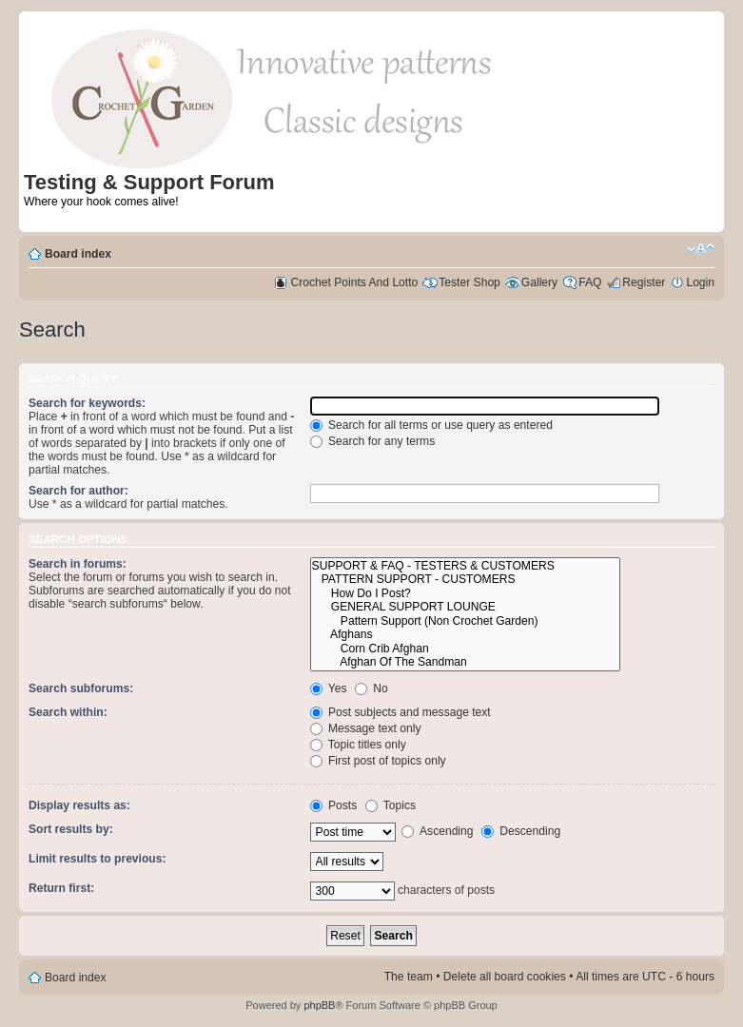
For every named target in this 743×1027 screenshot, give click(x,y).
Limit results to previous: (97, 858)
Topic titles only (358, 744)
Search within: (68, 712)
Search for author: (78, 490)
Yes (328, 688)
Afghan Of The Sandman (465, 662)
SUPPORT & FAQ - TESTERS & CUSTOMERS (465, 566)
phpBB (319, 1005)
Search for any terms (373, 441)
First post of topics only (378, 760)
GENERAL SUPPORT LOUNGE (465, 607)
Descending (520, 831)
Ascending (437, 831)
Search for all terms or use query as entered (431, 425)
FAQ (589, 282)
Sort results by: (71, 829)
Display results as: (79, 805)
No (371, 688)
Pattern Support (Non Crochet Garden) (465, 621)
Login (700, 282)
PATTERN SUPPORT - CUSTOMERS (465, 579)
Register (643, 282)
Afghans (465, 635)
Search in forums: (78, 564)
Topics (390, 805)
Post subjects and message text (400, 712)
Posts (334, 805)
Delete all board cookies (504, 976)
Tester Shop (469, 282)
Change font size (700, 249)
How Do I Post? (465, 594)
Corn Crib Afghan (465, 649)
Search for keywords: (87, 403)
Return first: (61, 888)
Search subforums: (81, 688)
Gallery (539, 282)
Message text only (365, 728)
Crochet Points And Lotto (355, 282)
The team (408, 976)
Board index (78, 254)
